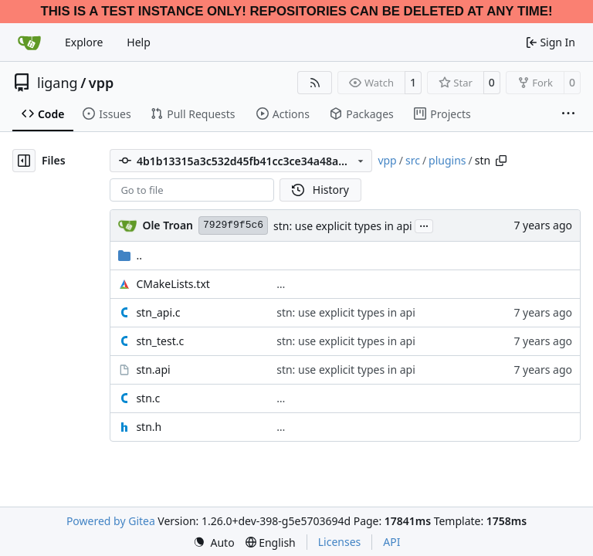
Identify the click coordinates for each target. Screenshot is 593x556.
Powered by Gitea (110, 521)
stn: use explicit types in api (342, 226)
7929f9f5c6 (233, 225)
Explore (84, 42)
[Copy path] (501, 160)
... (424, 224)
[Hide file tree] (24, 160)
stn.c (148, 398)
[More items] (568, 114)
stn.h (148, 426)
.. (130, 255)
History (320, 189)
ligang (57, 82)
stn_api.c (158, 312)
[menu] (214, 542)
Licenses (339, 541)
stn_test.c (160, 341)
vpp (101, 82)
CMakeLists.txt (172, 283)
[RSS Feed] (315, 82)
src (412, 160)
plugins (447, 160)
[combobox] (192, 190)
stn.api (153, 369)
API (391, 541)
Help (139, 42)
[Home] (29, 42)
